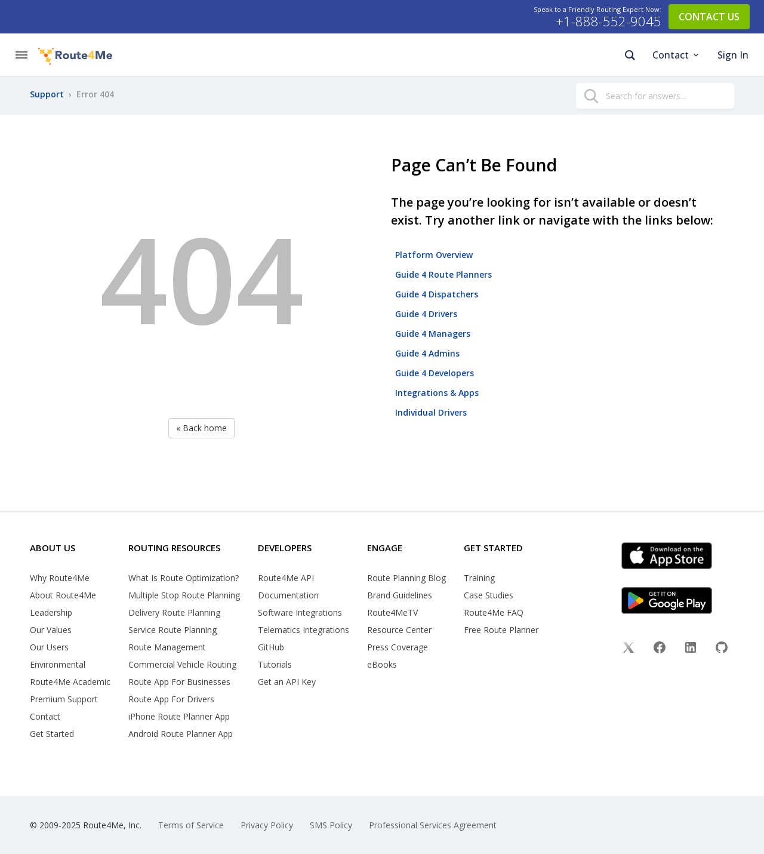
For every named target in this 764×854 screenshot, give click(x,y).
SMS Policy (331, 825)
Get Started (52, 733)
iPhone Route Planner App (179, 716)
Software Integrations (300, 612)
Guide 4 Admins (427, 353)
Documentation (288, 595)
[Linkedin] (690, 649)
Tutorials (275, 664)
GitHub (271, 647)
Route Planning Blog (406, 577)
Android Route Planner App (180, 733)
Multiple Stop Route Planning (184, 595)
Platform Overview (434, 254)
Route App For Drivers (171, 699)
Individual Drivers (431, 412)
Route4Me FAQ (493, 612)
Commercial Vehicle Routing (182, 664)
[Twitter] (628, 649)
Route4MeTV (392, 612)
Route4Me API (286, 577)
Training (479, 577)
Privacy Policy (267, 825)
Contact (676, 55)
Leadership (51, 612)
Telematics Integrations (303, 629)
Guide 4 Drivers (426, 314)
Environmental (57, 664)
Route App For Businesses (179, 681)
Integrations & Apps (437, 392)
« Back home (201, 428)
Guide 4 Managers (432, 333)
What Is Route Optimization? (183, 577)
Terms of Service (191, 825)
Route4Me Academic (70, 681)
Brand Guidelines (399, 595)
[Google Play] (682, 600)
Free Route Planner (501, 629)
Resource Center (399, 629)
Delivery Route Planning (174, 612)
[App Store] (682, 555)
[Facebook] (659, 649)
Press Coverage (397, 647)
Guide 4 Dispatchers (436, 294)
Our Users (49, 647)
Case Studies (488, 595)
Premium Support (64, 699)
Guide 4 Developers (434, 373)
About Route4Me (63, 595)
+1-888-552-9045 (608, 21)
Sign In (732, 55)
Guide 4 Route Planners (443, 274)
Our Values (51, 629)
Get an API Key (287, 681)
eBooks (382, 664)
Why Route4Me (60, 577)
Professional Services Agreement (433, 825)
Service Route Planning (172, 629)
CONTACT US (709, 16)
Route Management (167, 647)
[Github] (721, 649)
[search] (591, 97)
